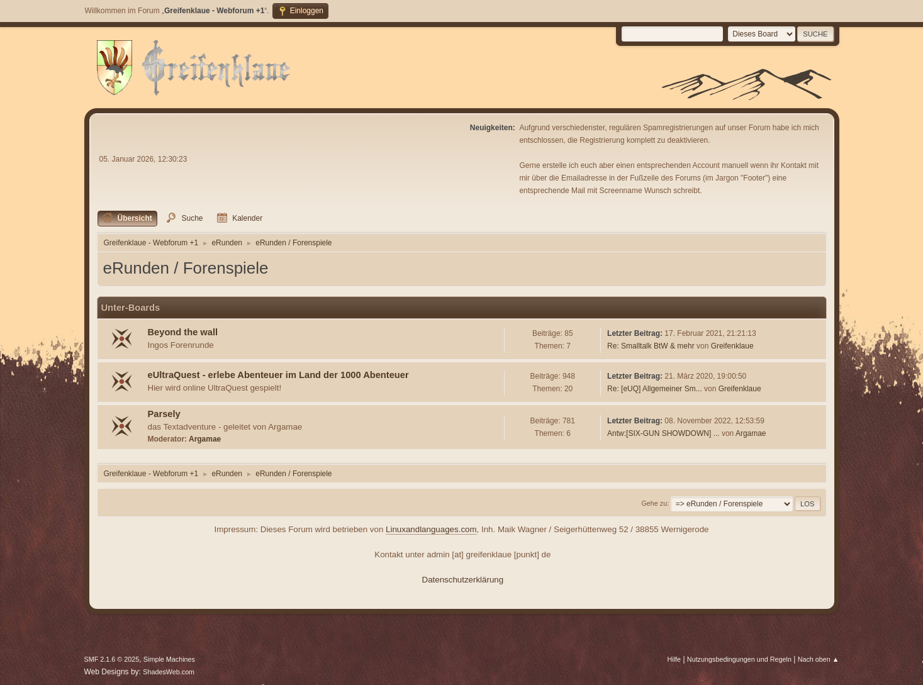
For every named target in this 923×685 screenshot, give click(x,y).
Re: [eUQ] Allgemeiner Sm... (654, 388)
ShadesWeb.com (168, 672)
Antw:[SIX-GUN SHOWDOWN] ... (663, 433)
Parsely (164, 414)
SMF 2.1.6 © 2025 (112, 659)
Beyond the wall (183, 332)
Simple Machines (169, 659)
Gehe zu (654, 503)
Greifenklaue (732, 346)
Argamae (205, 439)
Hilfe (674, 659)
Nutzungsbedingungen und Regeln (739, 659)
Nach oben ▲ (818, 659)
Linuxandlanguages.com (431, 529)
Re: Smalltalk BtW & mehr (651, 346)
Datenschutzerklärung (463, 579)
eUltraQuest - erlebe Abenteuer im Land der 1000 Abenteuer (278, 375)
